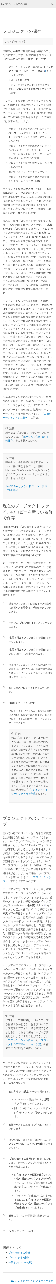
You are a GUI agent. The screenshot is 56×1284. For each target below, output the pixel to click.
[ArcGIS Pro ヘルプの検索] (25, 4)
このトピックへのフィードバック (34, 1277)
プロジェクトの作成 (19, 1249)
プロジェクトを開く (19, 1254)
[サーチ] (52, 4)
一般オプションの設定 (20, 1259)
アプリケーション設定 (20, 1037)
